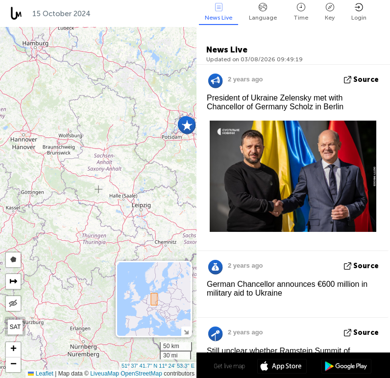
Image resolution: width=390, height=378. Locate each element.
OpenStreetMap (141, 373)
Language (263, 12)
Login (358, 12)
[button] (186, 125)
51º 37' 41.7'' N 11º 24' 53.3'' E (158, 366)
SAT (15, 327)
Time (300, 12)
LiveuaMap (104, 373)
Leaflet (40, 373)
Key (330, 12)
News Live (218, 12)
